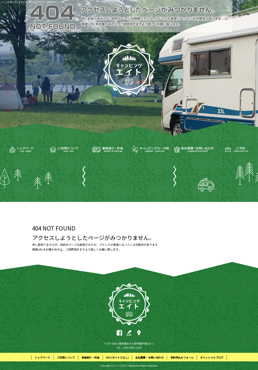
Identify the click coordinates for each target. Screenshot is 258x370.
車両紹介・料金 (107, 149)
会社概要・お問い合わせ (193, 149)
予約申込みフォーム (236, 149)
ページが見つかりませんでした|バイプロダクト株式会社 (28, 2)
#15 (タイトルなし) (150, 149)
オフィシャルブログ (211, 357)
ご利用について (64, 149)
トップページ (21, 149)
